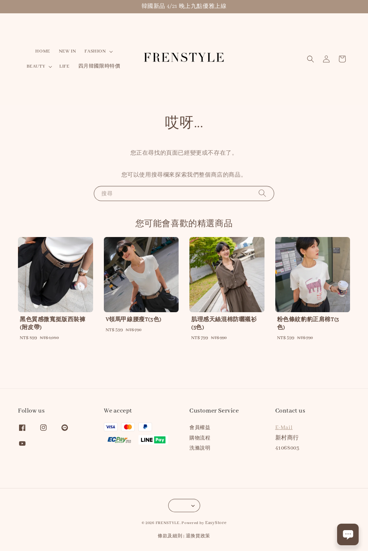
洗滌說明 (199, 448)
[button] (310, 59)
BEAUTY (36, 66)
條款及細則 (170, 536)
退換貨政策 (198, 536)
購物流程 (199, 438)
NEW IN (67, 51)
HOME (42, 51)
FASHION (95, 51)
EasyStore (215, 522)
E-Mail (284, 427)
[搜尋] (262, 193)
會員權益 (199, 428)
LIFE (64, 66)
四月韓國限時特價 (99, 66)
